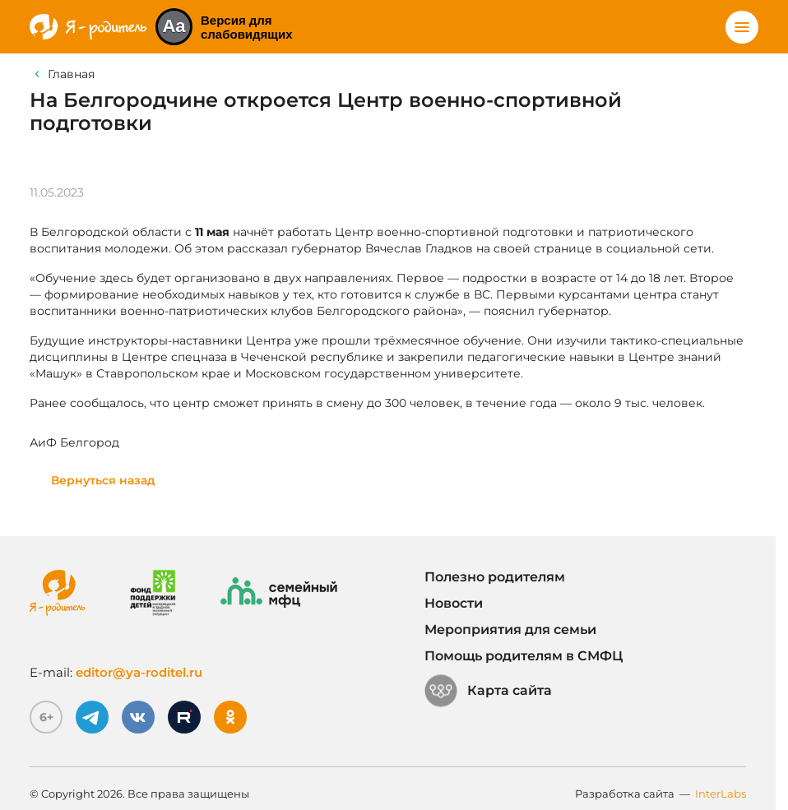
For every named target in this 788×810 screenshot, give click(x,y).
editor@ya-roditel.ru (139, 672)
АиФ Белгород (74, 442)
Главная (71, 74)
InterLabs (720, 793)
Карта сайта (488, 690)
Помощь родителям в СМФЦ (523, 656)
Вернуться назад (103, 480)
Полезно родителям (494, 577)
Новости (453, 603)
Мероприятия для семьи (510, 629)
